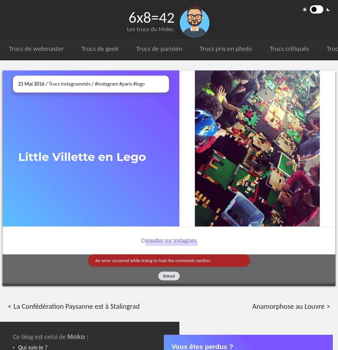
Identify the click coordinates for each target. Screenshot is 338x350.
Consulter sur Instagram (169, 240)
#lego (139, 84)
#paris (125, 84)
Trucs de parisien (159, 48)
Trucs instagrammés (70, 84)
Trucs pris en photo (225, 48)
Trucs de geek (99, 48)
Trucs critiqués (288, 48)
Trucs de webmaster (36, 48)
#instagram (106, 84)
